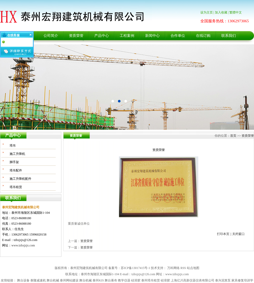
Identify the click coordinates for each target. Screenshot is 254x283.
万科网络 (173, 268)
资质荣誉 (76, 36)
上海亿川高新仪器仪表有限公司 (192, 280)
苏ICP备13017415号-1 (135, 268)
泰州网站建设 (69, 280)
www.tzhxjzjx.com (23, 245)
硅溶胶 (135, 280)
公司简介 (51, 36)
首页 (233, 135)
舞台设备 (23, 280)
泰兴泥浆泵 (223, 280)
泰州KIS (98, 280)
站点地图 (193, 268)
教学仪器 (124, 280)
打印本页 (223, 234)
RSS (183, 268)
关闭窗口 (238, 234)
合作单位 (178, 36)
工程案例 (127, 36)
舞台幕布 (111, 280)
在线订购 (203, 36)
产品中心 (101, 36)
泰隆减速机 (38, 280)
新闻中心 (152, 36)
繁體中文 (235, 12)
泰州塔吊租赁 (150, 280)
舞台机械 (53, 280)
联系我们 (228, 36)
